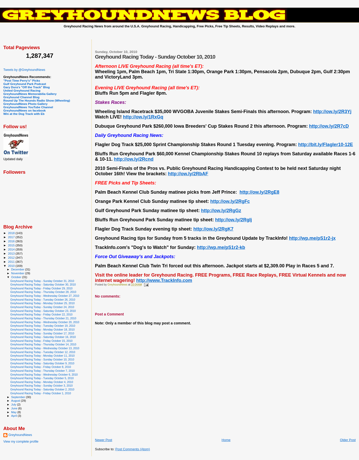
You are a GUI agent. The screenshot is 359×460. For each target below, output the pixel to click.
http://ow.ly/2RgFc (230, 201)
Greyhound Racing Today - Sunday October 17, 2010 (42, 333)
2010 (11, 265)
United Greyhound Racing (21, 90)
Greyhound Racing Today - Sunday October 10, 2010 (42, 359)
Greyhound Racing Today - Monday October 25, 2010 (42, 303)
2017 (11, 237)
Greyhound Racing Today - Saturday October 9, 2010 (42, 363)
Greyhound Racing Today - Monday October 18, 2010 (42, 329)
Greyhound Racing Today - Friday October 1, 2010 (40, 393)
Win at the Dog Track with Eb (24, 113)
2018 (11, 233)
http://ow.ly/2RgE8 (259, 192)
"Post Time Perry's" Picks (21, 80)
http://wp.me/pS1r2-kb (221, 247)
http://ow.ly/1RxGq (143, 116)
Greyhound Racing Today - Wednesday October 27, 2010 (44, 295)
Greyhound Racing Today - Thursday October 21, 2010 (43, 318)
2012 (11, 257)
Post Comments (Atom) (132, 449)
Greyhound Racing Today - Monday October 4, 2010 (41, 382)
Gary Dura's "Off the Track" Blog (26, 87)
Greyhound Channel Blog (21, 97)
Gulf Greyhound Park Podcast (24, 83)
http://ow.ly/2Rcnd (133, 159)
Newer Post (103, 440)
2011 (11, 261)
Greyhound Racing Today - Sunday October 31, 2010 (42, 280)
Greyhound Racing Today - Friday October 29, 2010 (41, 288)
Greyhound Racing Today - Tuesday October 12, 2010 (42, 352)
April (14, 415)
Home (226, 440)
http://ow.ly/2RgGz (221, 210)
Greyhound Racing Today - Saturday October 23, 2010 (43, 310)
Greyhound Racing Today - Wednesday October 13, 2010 (44, 348)
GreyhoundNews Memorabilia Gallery (30, 93)
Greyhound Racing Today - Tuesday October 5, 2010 (42, 378)
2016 (11, 241)
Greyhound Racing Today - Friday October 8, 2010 (40, 366)
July (14, 404)
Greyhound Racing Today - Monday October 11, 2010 (42, 355)
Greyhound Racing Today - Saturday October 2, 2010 (42, 389)
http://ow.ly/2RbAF (188, 173)
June (14, 408)
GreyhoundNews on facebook (24, 110)
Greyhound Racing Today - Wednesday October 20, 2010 (44, 322)
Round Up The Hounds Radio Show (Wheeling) (36, 100)
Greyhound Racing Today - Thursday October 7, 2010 (42, 370)
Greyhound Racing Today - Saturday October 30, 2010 (43, 284)
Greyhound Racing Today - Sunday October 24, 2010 (42, 307)
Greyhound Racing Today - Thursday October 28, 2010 (43, 291)
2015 (11, 245)
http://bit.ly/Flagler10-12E (325, 144)
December (18, 269)
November (18, 273)
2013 (11, 253)
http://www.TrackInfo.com (164, 280)
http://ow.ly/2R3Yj (332, 111)
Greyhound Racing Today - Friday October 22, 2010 (41, 314)
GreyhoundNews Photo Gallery (25, 103)
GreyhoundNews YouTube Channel (28, 107)
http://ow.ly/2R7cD (329, 126)
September (18, 397)
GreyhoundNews (20, 435)
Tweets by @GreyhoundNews (24, 70)
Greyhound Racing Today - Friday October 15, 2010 (41, 340)
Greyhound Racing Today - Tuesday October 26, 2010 (42, 299)
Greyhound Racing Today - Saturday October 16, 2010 (43, 336)
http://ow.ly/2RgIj (233, 219)
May (14, 412)
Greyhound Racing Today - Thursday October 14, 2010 (43, 344)
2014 (11, 249)
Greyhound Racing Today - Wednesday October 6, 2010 (44, 374)
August (16, 400)
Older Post (348, 440)
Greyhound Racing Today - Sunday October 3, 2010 (41, 385)
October (16, 277)
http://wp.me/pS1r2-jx (312, 238)
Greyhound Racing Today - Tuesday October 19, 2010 (42, 325)
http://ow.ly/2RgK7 (213, 229)
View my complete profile (20, 441)
